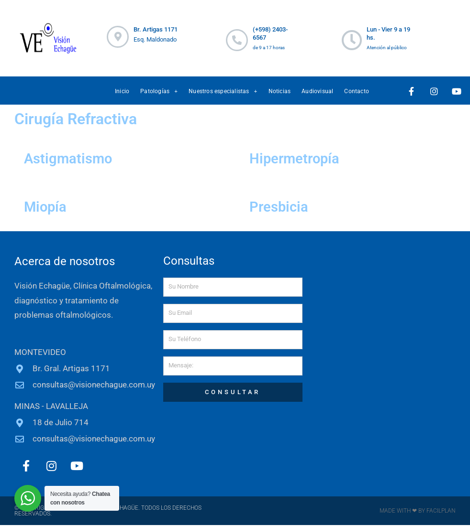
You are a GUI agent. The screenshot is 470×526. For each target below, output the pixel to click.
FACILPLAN (440, 511)
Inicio (122, 91)
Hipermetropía (299, 158)
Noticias (280, 91)
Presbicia (281, 206)
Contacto (356, 91)
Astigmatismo (72, 158)
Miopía (47, 206)
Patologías (159, 91)
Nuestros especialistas (223, 91)
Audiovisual (317, 91)
